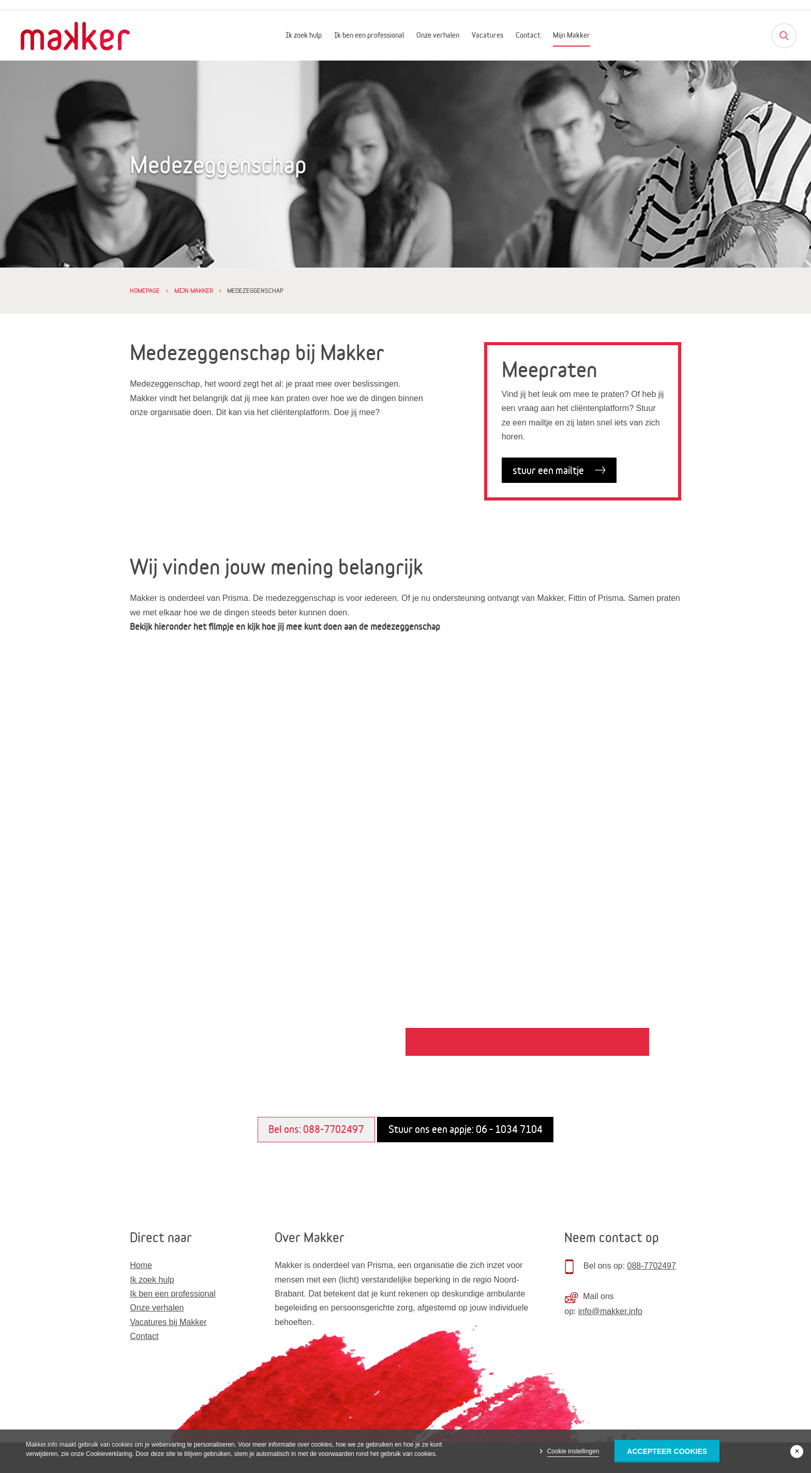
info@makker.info (610, 1311)
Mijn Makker (571, 35)
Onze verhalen (437, 35)
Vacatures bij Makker (168, 1322)
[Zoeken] (784, 35)
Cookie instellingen (573, 1451)
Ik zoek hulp (304, 35)
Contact (528, 35)
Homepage (145, 290)
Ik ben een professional (369, 35)
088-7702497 (651, 1265)
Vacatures (487, 35)
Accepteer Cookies (667, 1451)
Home (141, 1265)
